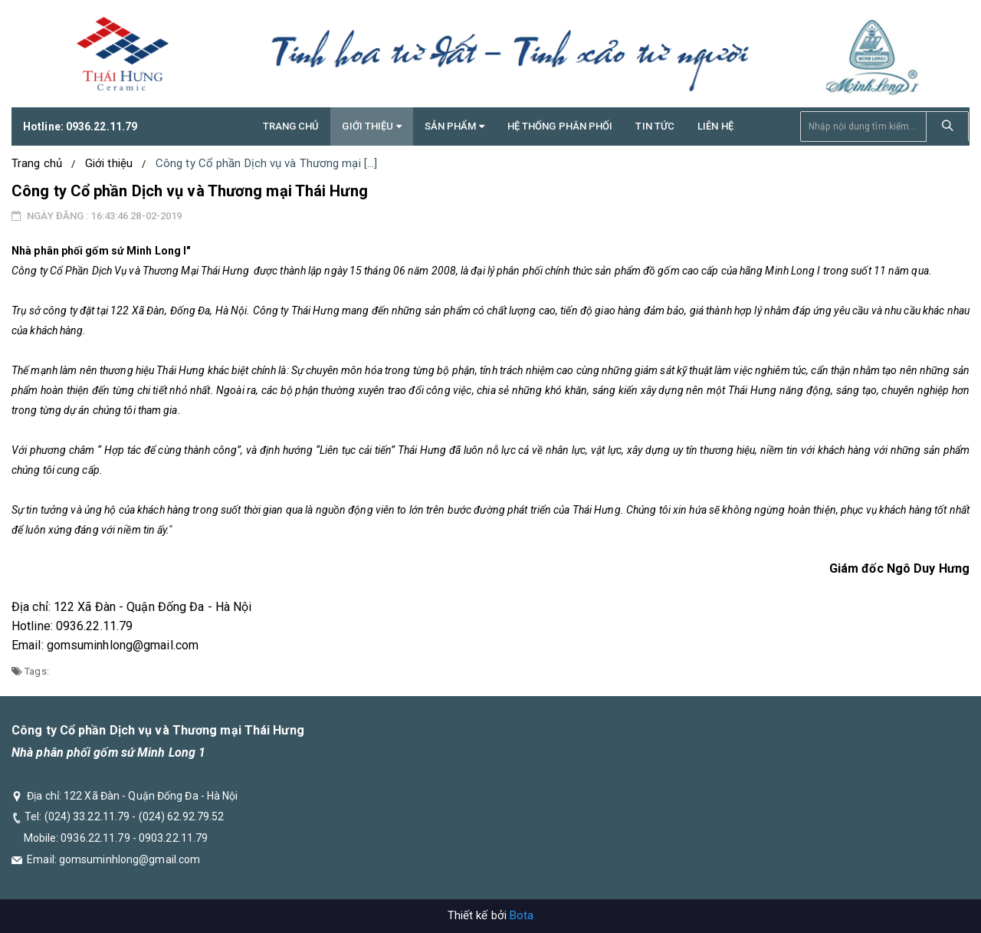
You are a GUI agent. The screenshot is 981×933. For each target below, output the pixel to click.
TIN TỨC (654, 126)
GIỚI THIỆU (371, 126)
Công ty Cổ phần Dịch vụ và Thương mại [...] (266, 163)
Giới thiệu (109, 163)
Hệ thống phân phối (560, 126)
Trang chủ (291, 126)
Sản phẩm (454, 126)
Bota (521, 915)
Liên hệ (715, 126)
